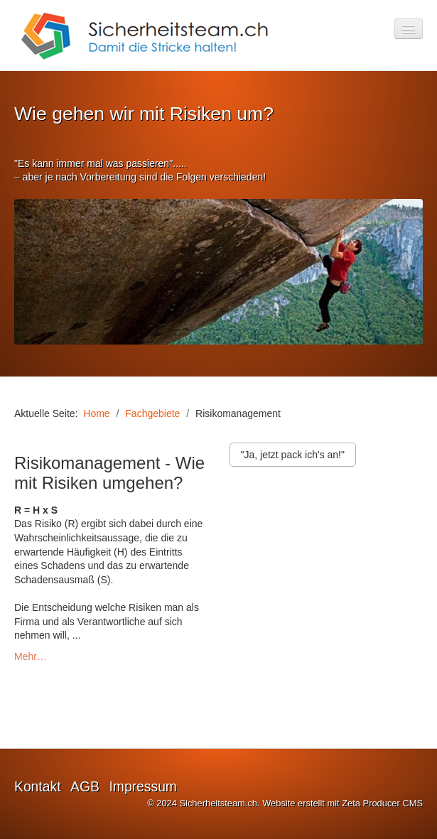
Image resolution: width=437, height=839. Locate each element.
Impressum (143, 786)
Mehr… (30, 656)
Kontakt (37, 786)
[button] (293, 455)
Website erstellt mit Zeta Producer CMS (342, 803)
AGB (84, 786)
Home (96, 413)
